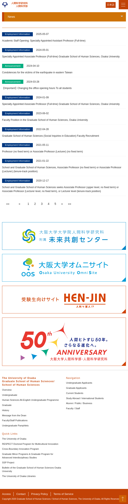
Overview (7, 390)
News (11, 16)
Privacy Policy (39, 494)
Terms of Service (63, 494)
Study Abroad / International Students (85, 398)
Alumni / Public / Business (79, 403)
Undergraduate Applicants (79, 383)
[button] (8, 204)
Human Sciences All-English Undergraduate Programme (30, 400)
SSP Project (8, 462)
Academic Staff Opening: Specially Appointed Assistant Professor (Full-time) (43, 40)
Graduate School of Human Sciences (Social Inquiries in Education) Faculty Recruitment (50, 135)
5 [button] (55, 203)
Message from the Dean (14, 415)
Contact (21, 494)
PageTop (122, 498)
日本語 (110, 4)
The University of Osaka (14, 439)
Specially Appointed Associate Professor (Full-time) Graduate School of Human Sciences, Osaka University (61, 56)
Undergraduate (9, 395)
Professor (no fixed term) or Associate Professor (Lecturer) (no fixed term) (42, 151)
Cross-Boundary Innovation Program (20, 449)
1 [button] (28, 203)
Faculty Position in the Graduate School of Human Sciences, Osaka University (45, 120)
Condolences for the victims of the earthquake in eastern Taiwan (37, 72)
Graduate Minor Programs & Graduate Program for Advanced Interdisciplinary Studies (27, 456)
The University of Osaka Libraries (19, 476)
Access (6, 494)
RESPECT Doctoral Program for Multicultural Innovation (30, 444)
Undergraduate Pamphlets (15, 425)
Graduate (7, 405)
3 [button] (42, 203)
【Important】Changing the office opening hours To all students (37, 88)
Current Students (74, 393)
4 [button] (48, 203)
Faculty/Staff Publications (14, 420)
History (5, 410)
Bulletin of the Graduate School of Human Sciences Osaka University (31, 469)
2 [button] (35, 203)
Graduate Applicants (76, 388)
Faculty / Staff (73, 408)
